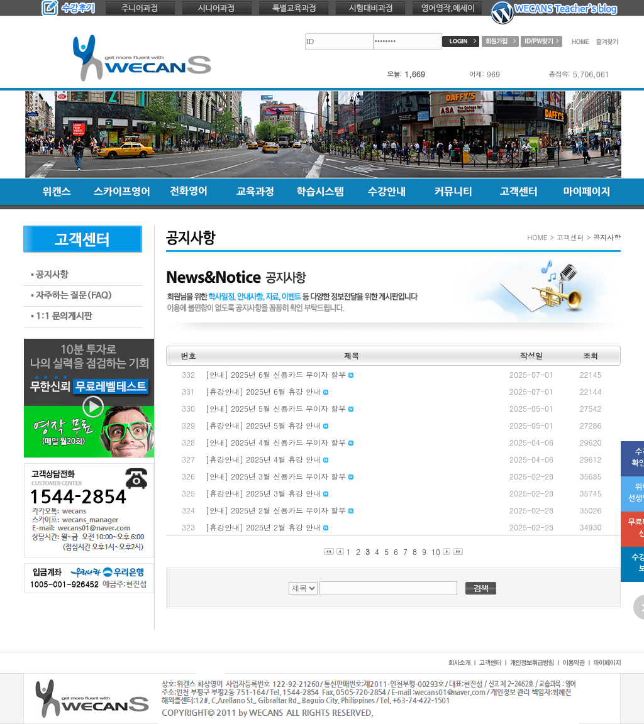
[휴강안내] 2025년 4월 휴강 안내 (267, 459)
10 (435, 551)
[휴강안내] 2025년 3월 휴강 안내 (267, 493)
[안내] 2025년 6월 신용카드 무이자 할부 (279, 374)
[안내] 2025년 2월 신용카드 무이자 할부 (279, 510)
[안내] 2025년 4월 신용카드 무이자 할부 (279, 442)
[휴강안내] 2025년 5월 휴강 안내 (267, 425)
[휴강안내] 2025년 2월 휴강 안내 (267, 527)
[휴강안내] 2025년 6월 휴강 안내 (267, 391)
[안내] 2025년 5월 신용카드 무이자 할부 (279, 408)
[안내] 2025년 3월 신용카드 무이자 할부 (279, 476)
